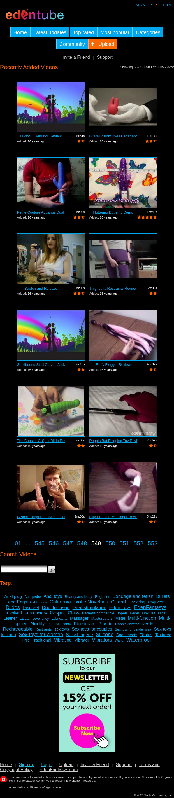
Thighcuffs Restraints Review (112, 288)
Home (6, 764)
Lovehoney (41, 619)
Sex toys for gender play (133, 629)
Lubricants (59, 619)
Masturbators (102, 618)
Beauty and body (78, 597)
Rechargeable (18, 629)
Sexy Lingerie (79, 634)
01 (18, 543)
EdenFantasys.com (59, 769)
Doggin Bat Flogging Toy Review (113, 441)
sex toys (62, 629)
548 (82, 543)
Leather (10, 618)
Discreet (31, 607)
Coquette (156, 602)
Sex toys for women (41, 634)
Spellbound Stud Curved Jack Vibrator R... (41, 364)
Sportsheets (126, 635)
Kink (145, 613)
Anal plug (13, 596)
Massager (79, 618)
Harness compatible (98, 613)
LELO (25, 618)
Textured (163, 634)
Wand (119, 640)
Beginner (102, 597)
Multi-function (142, 618)
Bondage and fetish (133, 596)
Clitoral (118, 602)
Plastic (105, 623)
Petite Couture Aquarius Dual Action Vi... (41, 212)
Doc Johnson (55, 607)
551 (124, 543)
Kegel (134, 613)
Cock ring (137, 602)
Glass (73, 612)
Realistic (149, 623)
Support (105, 57)
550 (110, 543)
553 (152, 543)
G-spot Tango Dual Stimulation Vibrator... (41, 517)
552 (138, 543)
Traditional (41, 640)
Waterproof (138, 640)
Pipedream (84, 623)
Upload (66, 764)
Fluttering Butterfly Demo (113, 212)
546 (54, 543)
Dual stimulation (89, 607)
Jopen (122, 613)
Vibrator (82, 640)
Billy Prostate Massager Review (113, 517)
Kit (153, 613)
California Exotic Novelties (79, 602)
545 (40, 543)
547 (68, 543)
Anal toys (52, 596)
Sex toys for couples (92, 629)
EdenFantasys (150, 607)
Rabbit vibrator (127, 624)
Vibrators (102, 640)
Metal (120, 618)
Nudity (38, 623)
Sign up (144, 5)
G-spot (57, 613)
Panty (66, 624)
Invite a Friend (75, 57)
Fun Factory (36, 612)
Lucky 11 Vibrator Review (40, 136)
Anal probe (32, 597)
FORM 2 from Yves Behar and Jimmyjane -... (113, 136)
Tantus (146, 634)
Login (164, 5)
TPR (25, 640)
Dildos (13, 607)
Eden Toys (120, 607)
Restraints (43, 629)
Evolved (14, 612)
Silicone (104, 634)
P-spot (53, 624)
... (28, 543)
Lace (161, 613)
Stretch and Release (40, 288)
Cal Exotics (38, 602)
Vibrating (63, 640)
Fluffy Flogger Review (112, 364)
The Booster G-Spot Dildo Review (41, 441)
